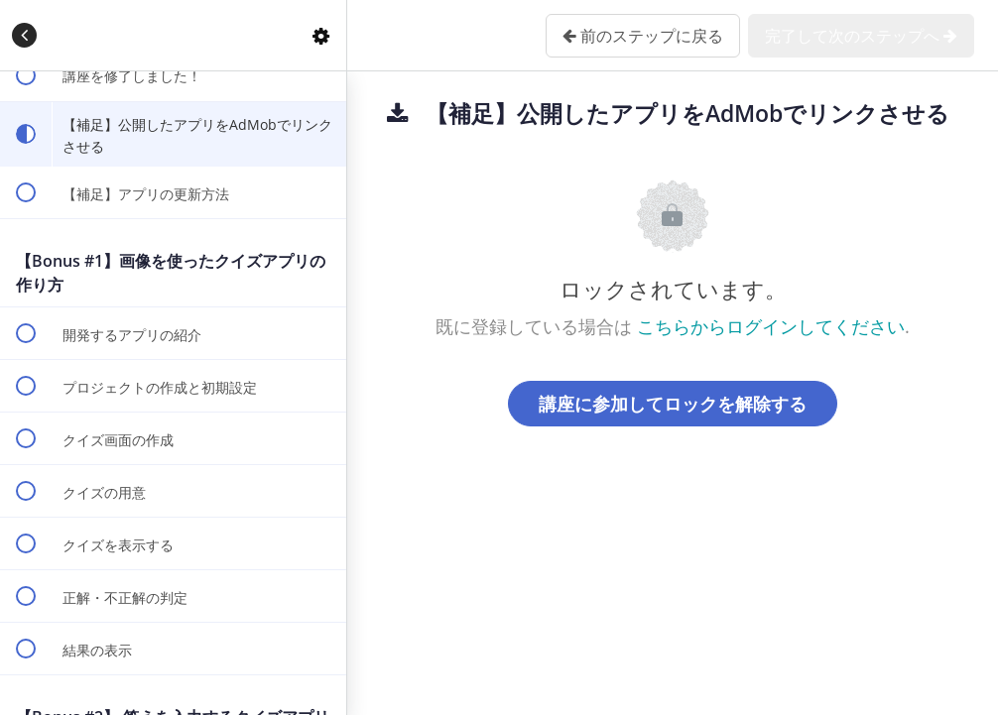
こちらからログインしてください (771, 326)
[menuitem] (321, 35)
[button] (25, 35)
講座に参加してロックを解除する (673, 404)
